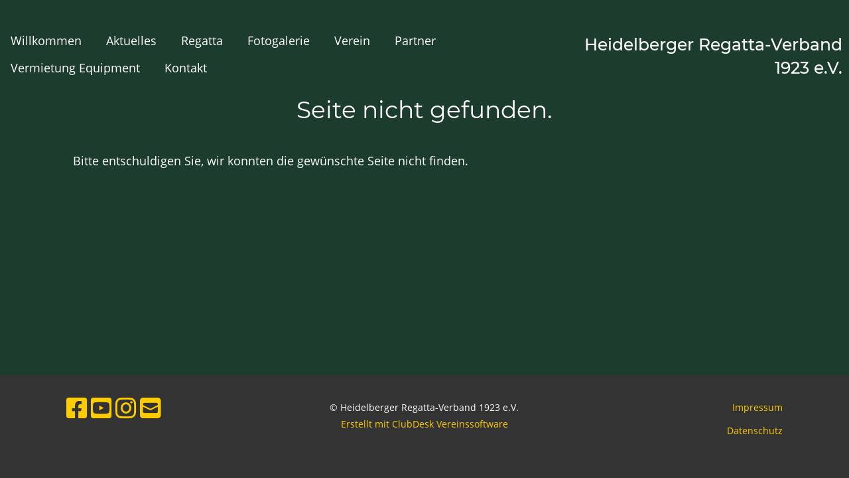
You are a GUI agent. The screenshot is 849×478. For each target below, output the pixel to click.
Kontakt (185, 68)
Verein (352, 40)
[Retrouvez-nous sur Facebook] (77, 408)
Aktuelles (131, 40)
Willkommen (46, 40)
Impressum (757, 407)
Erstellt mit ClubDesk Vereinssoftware (424, 424)
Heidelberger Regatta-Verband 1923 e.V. (713, 56)
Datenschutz (755, 430)
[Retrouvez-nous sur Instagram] (126, 408)
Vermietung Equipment (75, 68)
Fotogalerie (278, 40)
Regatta (202, 40)
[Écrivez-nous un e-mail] (150, 408)
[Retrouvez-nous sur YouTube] (101, 408)
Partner (415, 40)
